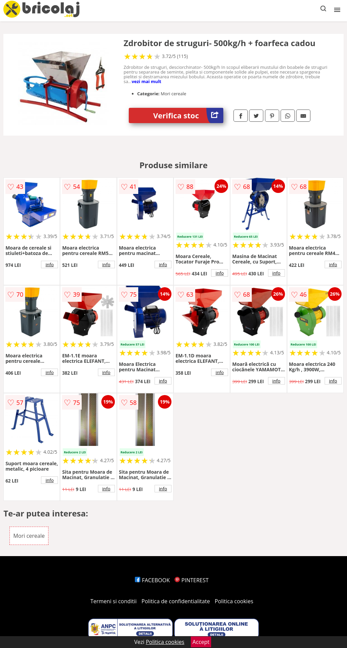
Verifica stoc (188, 115)
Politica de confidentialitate (176, 601)
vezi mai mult (146, 81)
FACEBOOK (152, 580)
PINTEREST (191, 580)
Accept (200, 642)
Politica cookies (234, 601)
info (49, 264)
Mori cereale (29, 535)
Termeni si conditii (113, 601)
